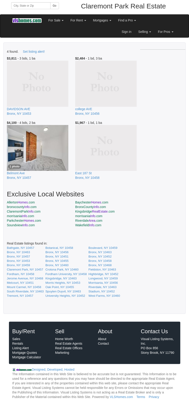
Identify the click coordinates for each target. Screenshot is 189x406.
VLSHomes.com (121, 397)
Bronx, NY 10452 (100, 256)
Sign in (126, 32)
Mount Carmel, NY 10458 (24, 287)
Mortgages (102, 20)
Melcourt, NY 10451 (20, 282)
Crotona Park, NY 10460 (62, 269)
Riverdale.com (88, 220)
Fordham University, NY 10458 (66, 274)
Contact (103, 343)
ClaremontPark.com (23, 211)
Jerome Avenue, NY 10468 (25, 278)
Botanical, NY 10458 (59, 248)
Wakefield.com (88, 225)
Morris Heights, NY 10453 (62, 282)
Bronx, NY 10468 (100, 265)
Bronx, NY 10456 (57, 252)
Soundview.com (21, 225)
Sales (16, 339)
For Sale (56, 20)
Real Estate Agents (68, 343)
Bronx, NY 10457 (18, 256)
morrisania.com (20, 216)
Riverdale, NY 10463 (102, 287)
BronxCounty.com (90, 207)
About (102, 339)
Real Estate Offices (69, 348)
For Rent (78, 20)
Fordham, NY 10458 (20, 274)
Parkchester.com (24, 220)
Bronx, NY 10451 (57, 256)
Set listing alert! (34, 51)
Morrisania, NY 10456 (103, 282)
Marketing (62, 352)
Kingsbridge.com (95, 211)
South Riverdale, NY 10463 (25, 291)
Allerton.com (21, 202)
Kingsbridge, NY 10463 (61, 278)
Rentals (17, 343)
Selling (144, 32)
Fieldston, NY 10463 (102, 269)
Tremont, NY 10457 (20, 295)
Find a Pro (127, 20)
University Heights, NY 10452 (65, 295)
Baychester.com (91, 202)
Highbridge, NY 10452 (103, 274)
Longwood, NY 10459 (103, 278)
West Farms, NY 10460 (104, 295)
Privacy (154, 397)
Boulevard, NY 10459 (102, 248)
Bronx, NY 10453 (18, 261)
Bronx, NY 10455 (57, 261)
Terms (140, 397)
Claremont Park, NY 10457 (25, 269)
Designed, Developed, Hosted (53, 369)
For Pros (165, 32)
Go (54, 5)
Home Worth (64, 339)
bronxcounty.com (22, 207)
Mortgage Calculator (26, 357)
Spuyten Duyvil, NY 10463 (63, 291)
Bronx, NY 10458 (100, 261)
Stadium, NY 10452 (101, 291)
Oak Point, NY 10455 (59, 287)
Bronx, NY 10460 (57, 265)
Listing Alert (20, 348)
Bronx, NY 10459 (18, 265)
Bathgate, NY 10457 (20, 248)
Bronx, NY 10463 (18, 252)
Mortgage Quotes (24, 352)
